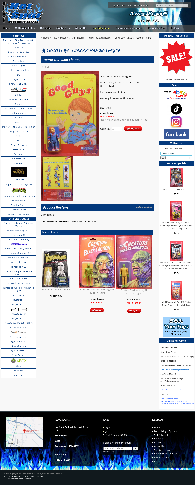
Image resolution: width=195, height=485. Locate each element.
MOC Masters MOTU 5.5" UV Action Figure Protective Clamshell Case (177, 303)
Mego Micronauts (18, 131)
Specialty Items (101, 28)
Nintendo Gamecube (19, 257)
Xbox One (19, 375)
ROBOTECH (19, 149)
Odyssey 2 (18, 295)
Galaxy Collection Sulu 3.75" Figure (176, 189)
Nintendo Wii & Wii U (18, 283)
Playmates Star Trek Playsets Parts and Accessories (18, 41)
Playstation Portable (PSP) (19, 322)
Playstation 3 (19, 313)
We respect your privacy (13, 476)
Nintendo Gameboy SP (19, 253)
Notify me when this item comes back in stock (124, 119)
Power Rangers (19, 145)
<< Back (45, 66)
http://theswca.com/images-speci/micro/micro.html (172, 379)
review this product (86, 221)
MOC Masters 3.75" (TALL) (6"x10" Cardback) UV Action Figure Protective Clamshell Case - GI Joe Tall (176, 225)
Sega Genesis (19, 346)
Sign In (115, 5)
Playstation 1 (19, 299)
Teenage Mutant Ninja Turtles (19, 196)
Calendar (45, 28)
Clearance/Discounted (129, 28)
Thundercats (18, 200)
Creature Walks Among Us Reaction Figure (134, 292)
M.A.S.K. (18, 117)
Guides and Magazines (19, 230)
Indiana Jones (18, 113)
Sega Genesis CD (19, 350)
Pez (19, 140)
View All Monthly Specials (176, 80)
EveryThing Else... (18, 83)
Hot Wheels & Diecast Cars (18, 108)
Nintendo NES (18, 266)
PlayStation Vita (18, 327)
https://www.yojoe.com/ (170, 390)
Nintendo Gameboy (18, 239)
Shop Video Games (19, 218)
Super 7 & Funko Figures (19, 184)
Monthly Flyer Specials (165, 431)
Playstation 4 (19, 318)
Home (6, 28)
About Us (80, 28)
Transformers (19, 209)
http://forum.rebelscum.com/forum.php (177, 356)
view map (60, 454)
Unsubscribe (187, 158)
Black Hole (18, 61)
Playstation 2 (19, 304)
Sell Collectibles (25, 28)
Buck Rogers (18, 65)
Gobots (19, 104)
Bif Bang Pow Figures (18, 56)
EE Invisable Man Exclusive (56, 289)
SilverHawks (18, 158)
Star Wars (19, 179)
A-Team (19, 47)
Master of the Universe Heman (18, 126)
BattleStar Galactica (18, 51)
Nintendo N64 (18, 262)
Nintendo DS (19, 235)
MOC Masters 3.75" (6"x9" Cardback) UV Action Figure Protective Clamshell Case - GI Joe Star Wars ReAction (176, 265)
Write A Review (144, 207)
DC (18, 74)
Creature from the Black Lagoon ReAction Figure (97, 291)
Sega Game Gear (19, 341)
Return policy (30, 476)
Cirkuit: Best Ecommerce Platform (17, 478)
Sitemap (40, 476)
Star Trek (19, 163)
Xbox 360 (19, 370)
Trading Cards (18, 205)
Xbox (18, 366)
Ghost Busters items (19, 99)
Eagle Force (19, 79)
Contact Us (63, 28)
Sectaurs (18, 154)
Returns (175, 28)
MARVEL (19, 122)
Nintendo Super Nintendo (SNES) (19, 273)
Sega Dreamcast (18, 337)
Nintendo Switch (19, 278)
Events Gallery (156, 28)
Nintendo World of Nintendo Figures (18, 289)
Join (123, 5)
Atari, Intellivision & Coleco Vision (19, 224)
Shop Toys (18, 35)
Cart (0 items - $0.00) (138, 5)
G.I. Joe (19, 94)
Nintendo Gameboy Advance (18, 248)
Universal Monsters (18, 214)
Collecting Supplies (19, 70)
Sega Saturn (18, 355)
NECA (19, 135)
